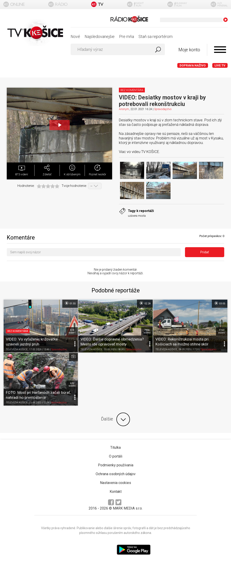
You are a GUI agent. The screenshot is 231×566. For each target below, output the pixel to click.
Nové (75, 36)
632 (72, 384)
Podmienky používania (115, 465)
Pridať (204, 252)
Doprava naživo (193, 65)
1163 (221, 331)
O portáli (115, 456)
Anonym (124, 109)
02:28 (144, 303)
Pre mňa (126, 36)
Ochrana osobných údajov (116, 474)
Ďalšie (115, 419)
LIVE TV (220, 65)
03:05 (219, 303)
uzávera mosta (137, 215)
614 (72, 331)
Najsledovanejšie (100, 36)
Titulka (115, 447)
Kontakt (116, 491)
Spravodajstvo (162, 109)
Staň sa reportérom (156, 36)
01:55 (70, 303)
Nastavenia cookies (115, 483)
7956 (146, 331)
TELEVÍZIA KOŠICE (17, 349)
